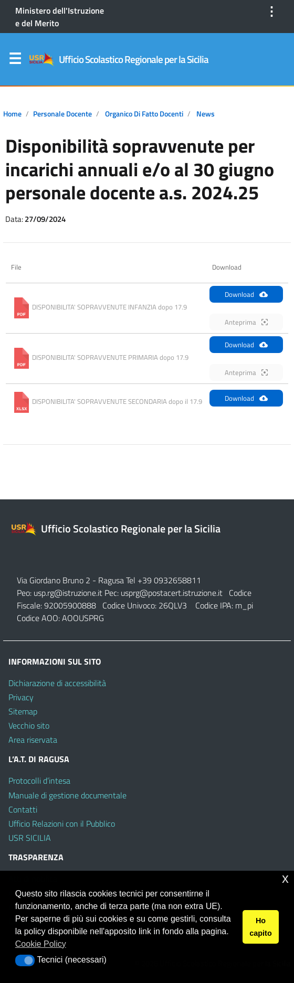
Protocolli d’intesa (39, 780)
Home (12, 114)
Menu (15, 61)
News (205, 114)
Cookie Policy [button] (40, 943)
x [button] (285, 878)
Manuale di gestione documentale (67, 795)
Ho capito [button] (260, 926)
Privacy (21, 697)
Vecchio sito (28, 725)
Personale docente (62, 114)
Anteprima (246, 322)
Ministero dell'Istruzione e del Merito (59, 16)
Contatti (22, 809)
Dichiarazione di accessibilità (57, 683)
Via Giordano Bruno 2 (53, 580)
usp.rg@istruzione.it (69, 592)
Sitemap (22, 711)
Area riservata (32, 739)
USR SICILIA (29, 837)
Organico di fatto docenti (144, 114)
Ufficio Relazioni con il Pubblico (61, 823)
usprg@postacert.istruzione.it (172, 592)
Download (246, 294)
